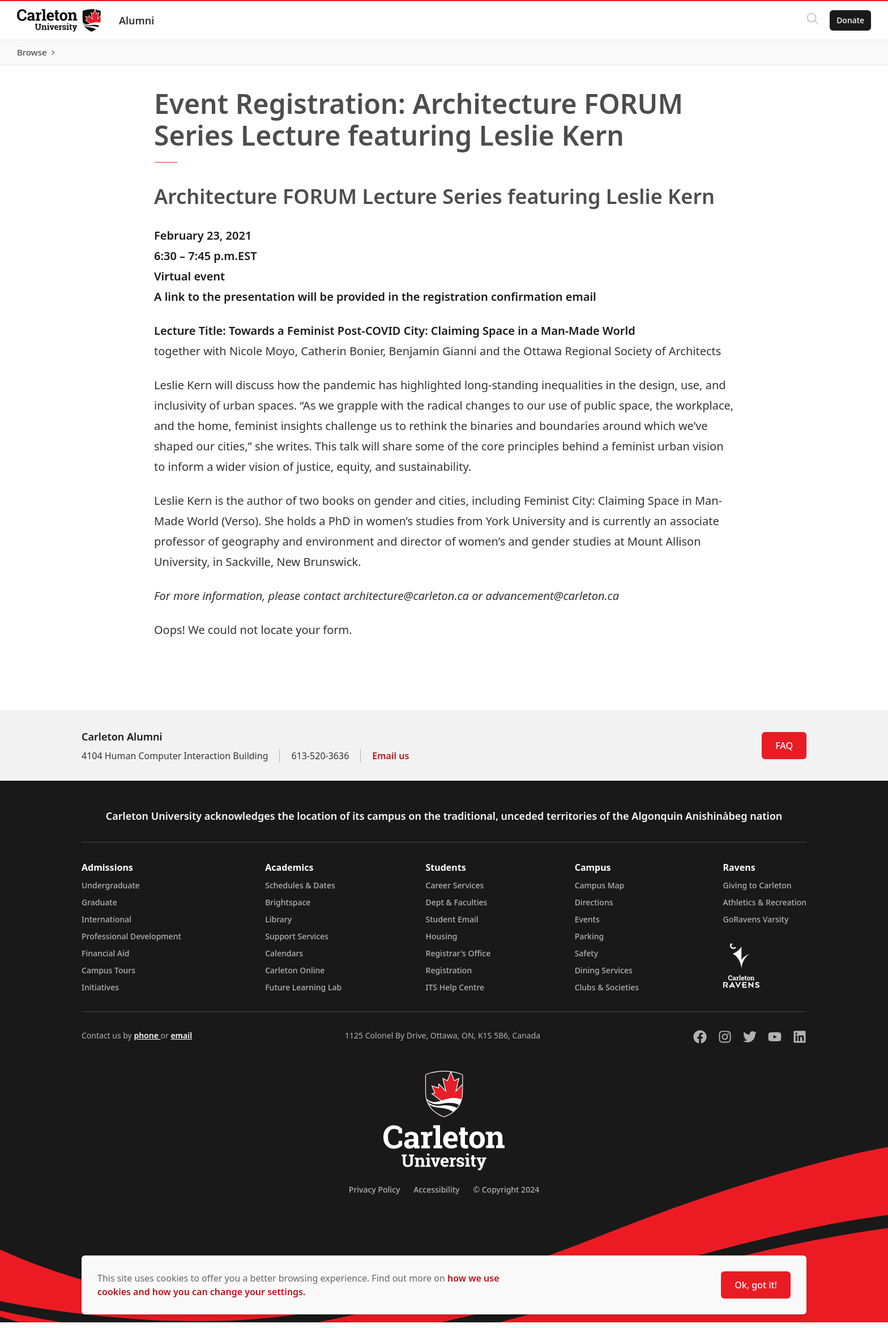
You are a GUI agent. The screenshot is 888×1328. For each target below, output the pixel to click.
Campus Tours (108, 976)
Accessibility (436, 1195)
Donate (849, 20)
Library (278, 925)
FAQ (784, 751)
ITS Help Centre (455, 993)
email (181, 1041)
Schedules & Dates (300, 891)
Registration (449, 976)
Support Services (296, 942)
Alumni (138, 20)
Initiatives (100, 993)
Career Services (455, 891)
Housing (442, 942)
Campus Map (600, 891)
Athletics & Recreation (764, 908)
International (106, 925)
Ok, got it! (756, 1285)
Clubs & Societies (607, 993)
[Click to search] (811, 20)
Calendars (284, 959)
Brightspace (287, 908)
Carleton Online (295, 976)
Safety (587, 959)
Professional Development (131, 942)
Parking (589, 942)
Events (587, 925)
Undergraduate (111, 891)
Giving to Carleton (757, 891)
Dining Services (604, 976)
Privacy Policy (374, 1195)
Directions (594, 908)
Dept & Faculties (457, 908)
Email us (390, 761)
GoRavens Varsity (756, 925)
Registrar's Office (458, 959)
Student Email (452, 925)
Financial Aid (105, 959)
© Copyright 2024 (506, 1195)
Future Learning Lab (303, 993)
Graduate (99, 908)
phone (147, 1041)
